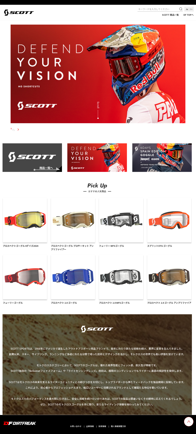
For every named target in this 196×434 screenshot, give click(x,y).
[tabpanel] (98, 74)
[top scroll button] (188, 421)
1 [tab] (18, 129)
